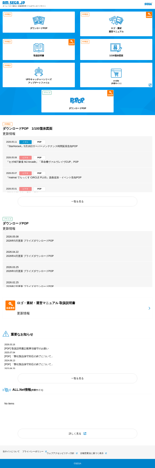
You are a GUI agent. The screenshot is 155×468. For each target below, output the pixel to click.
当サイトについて (11, 451)
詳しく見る (75, 433)
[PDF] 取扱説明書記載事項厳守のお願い (26, 348)
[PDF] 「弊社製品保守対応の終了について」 (29, 356)
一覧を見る (77, 201)
